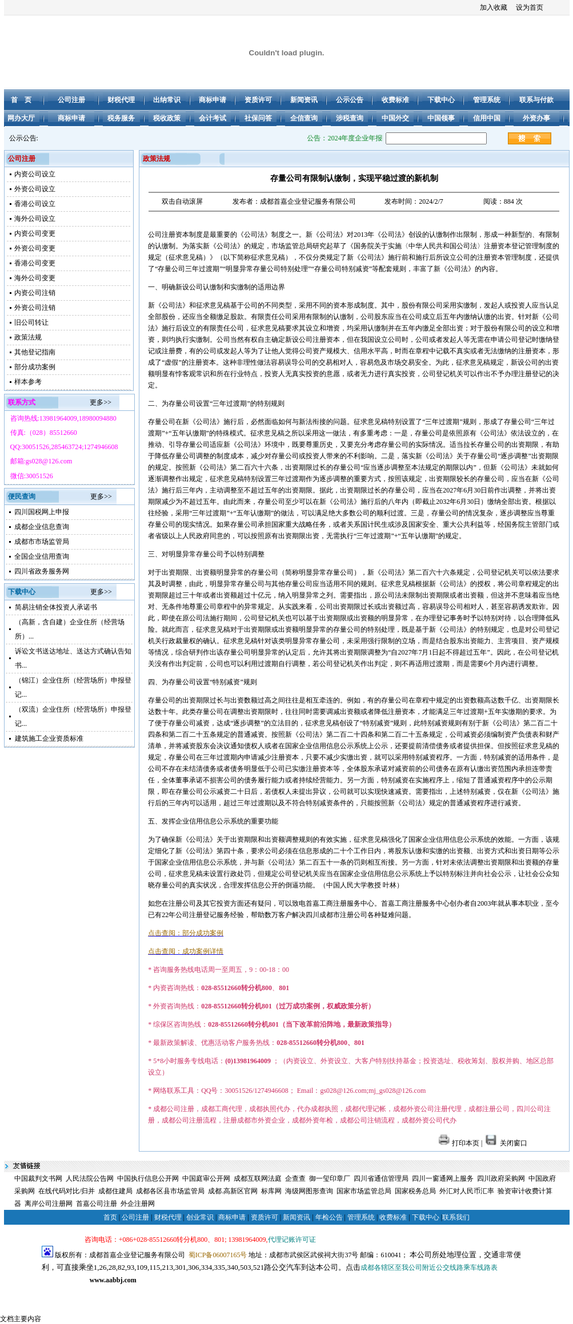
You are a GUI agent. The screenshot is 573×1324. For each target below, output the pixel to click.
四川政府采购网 (501, 1178)
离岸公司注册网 (49, 1204)
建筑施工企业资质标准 (49, 738)
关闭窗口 (505, 1143)
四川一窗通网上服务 (443, 1178)
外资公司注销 (34, 308)
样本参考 (28, 382)
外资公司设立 (34, 189)
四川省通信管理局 (381, 1178)
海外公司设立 (34, 219)
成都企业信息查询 (41, 527)
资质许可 (264, 1217)
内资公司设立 (34, 174)
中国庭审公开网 (206, 1178)
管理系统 (361, 1217)
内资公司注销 (34, 293)
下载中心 (425, 1217)
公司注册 (135, 1217)
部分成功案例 (34, 367)
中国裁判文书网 (38, 1178)
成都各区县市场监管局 (170, 1191)
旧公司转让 (31, 322)
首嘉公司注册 (96, 1204)
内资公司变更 (34, 233)
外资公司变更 (34, 248)
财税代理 (168, 1217)
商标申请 (232, 1217)
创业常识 (200, 1217)
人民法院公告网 (90, 1178)
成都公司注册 (62, 1293)
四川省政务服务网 (41, 571)
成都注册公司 (105, 1293)
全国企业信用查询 (41, 556)
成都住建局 (115, 1191)
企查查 (295, 1178)
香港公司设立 (34, 204)
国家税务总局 (415, 1191)
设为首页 (529, 7)
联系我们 (456, 1217)
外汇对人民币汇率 (466, 1191)
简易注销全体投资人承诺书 (56, 607)
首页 (110, 1217)
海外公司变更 (34, 278)
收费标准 (393, 1217)
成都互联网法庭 (258, 1178)
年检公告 (329, 1217)
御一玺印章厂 (329, 1178)
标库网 (271, 1191)
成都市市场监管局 (41, 542)
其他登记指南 (34, 352)
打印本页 (459, 1143)
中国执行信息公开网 (148, 1178)
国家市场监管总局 (363, 1191)
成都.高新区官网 (233, 1191)
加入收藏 (493, 7)
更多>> (100, 402)
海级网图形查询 (309, 1191)
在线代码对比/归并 (66, 1191)
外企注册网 (138, 1204)
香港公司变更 (34, 263)
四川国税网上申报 (41, 512)
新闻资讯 (296, 1217)
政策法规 (28, 337)
